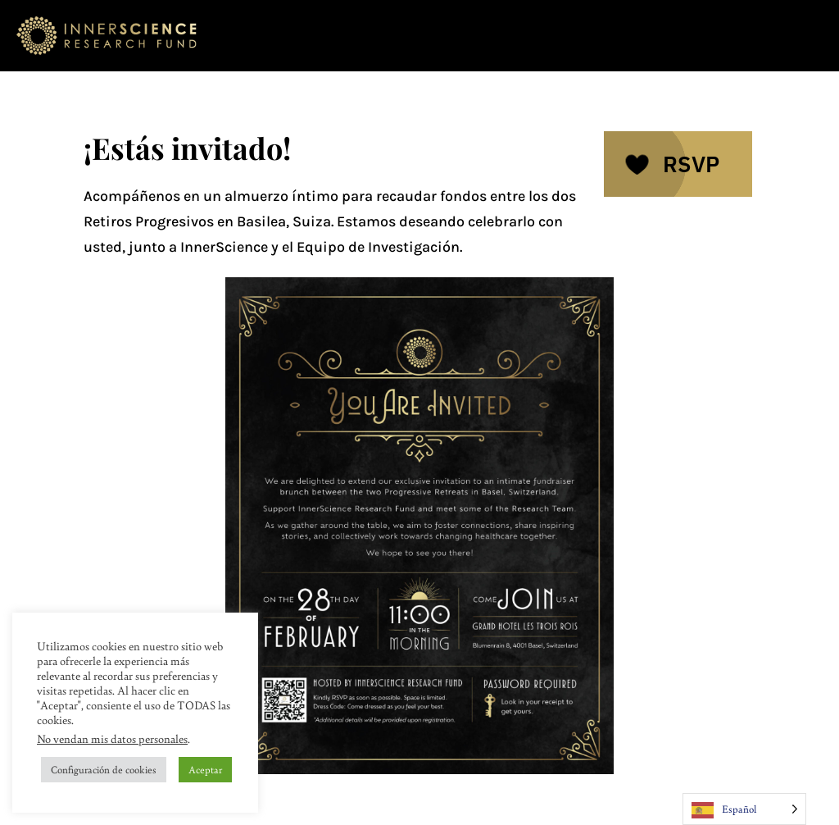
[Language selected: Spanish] (744, 809)
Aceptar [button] (205, 769)
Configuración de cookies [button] (103, 769)
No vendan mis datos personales (112, 738)
